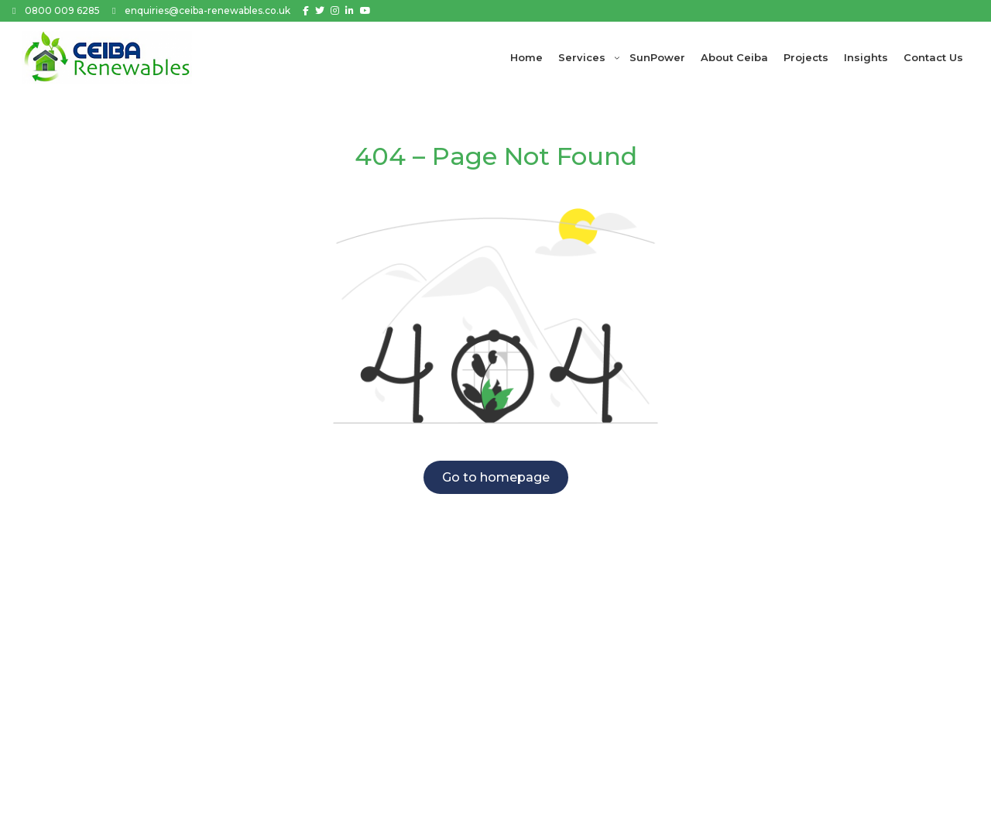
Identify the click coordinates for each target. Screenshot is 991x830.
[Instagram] (335, 10)
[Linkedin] (349, 10)
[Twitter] (319, 10)
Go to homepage (496, 477)
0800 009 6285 (62, 10)
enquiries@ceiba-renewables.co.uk (207, 10)
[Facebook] (306, 10)
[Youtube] (365, 10)
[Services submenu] (617, 57)
